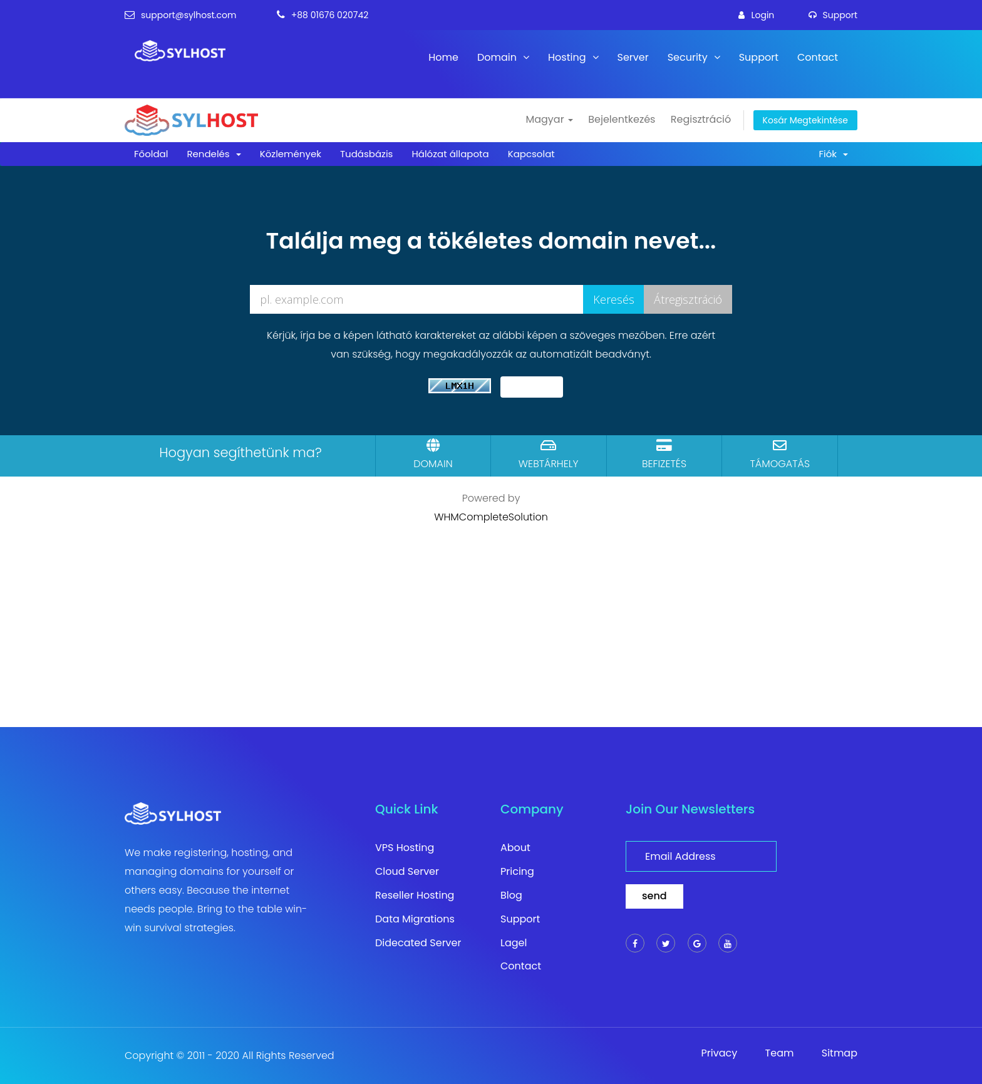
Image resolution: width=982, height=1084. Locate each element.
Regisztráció (701, 119)
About (515, 848)
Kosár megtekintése (805, 120)
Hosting (573, 57)
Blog (511, 895)
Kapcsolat (531, 153)
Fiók (833, 153)
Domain (503, 57)
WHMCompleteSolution (491, 517)
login (756, 15)
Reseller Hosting (414, 895)
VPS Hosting (404, 848)
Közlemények (290, 153)
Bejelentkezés (621, 119)
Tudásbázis (366, 153)
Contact (817, 57)
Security (694, 57)
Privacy (719, 1053)
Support (758, 57)
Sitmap (839, 1053)
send (654, 896)
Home (443, 57)
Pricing (517, 872)
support (833, 15)
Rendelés (213, 153)
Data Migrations (415, 919)
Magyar (548, 119)
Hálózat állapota (449, 153)
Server (633, 57)
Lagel (513, 943)
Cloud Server (407, 872)
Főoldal (151, 153)
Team (779, 1053)
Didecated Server (418, 943)
